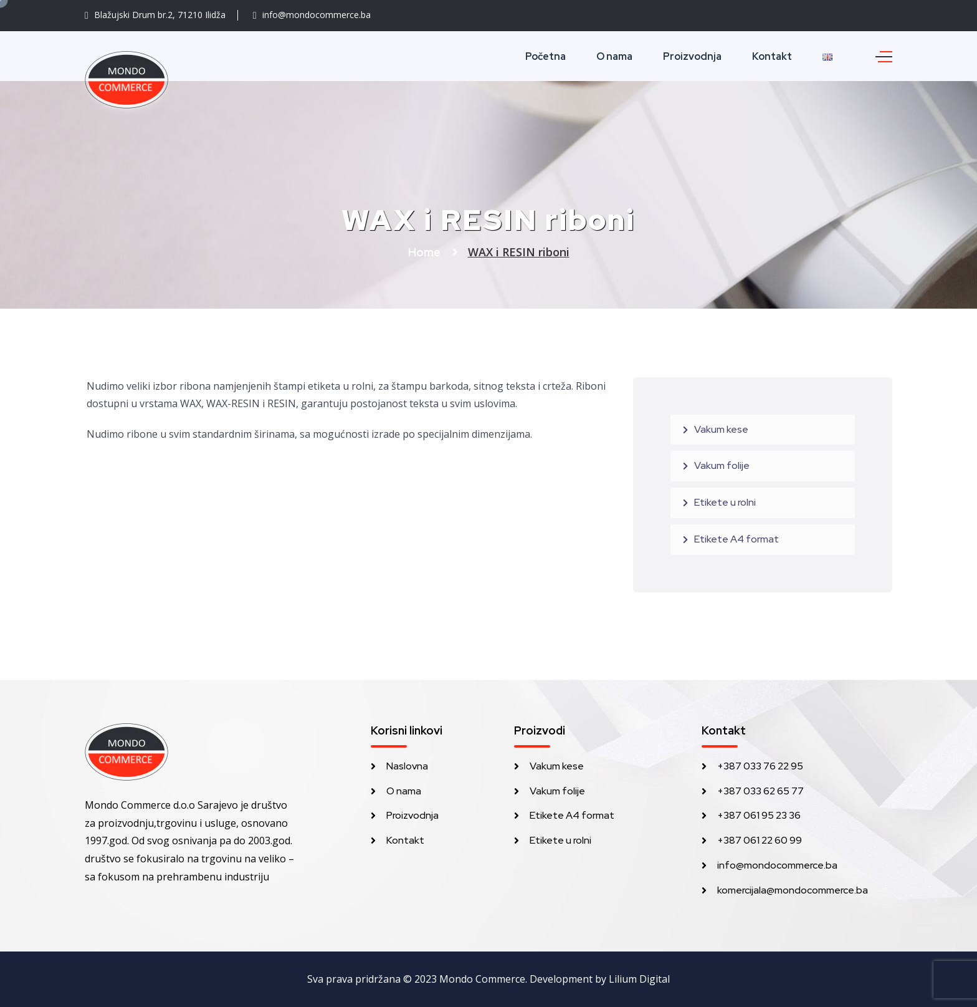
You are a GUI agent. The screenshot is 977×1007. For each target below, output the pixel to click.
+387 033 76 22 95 (760, 766)
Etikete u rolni (725, 502)
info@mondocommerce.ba (777, 865)
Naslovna (407, 766)
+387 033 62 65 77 (760, 790)
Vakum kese (721, 429)
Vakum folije (722, 465)
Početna (545, 56)
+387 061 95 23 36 (759, 815)
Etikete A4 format (736, 539)
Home (425, 252)
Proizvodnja (692, 56)
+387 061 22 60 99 (759, 840)
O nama (614, 56)
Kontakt (772, 56)
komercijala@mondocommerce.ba (792, 890)
